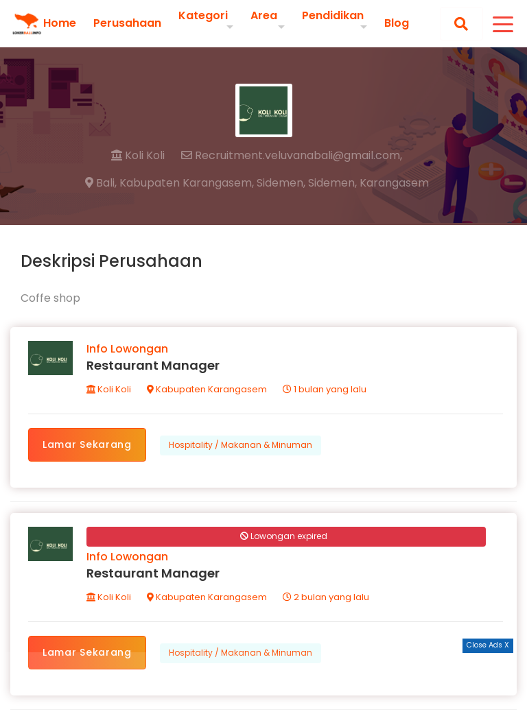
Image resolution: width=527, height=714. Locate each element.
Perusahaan (127, 23)
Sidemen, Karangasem (368, 183)
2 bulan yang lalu (326, 597)
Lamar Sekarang (87, 444)
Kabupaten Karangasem (207, 389)
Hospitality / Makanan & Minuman (240, 445)
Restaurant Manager (153, 365)
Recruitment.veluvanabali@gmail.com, (291, 155)
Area (263, 15)
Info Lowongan (127, 349)
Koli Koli (138, 155)
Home (59, 23)
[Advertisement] (263, 683)
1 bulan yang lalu (324, 389)
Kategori (203, 15)
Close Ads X (488, 645)
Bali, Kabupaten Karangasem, (169, 183)
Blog (396, 23)
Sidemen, (281, 183)
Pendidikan (333, 15)
